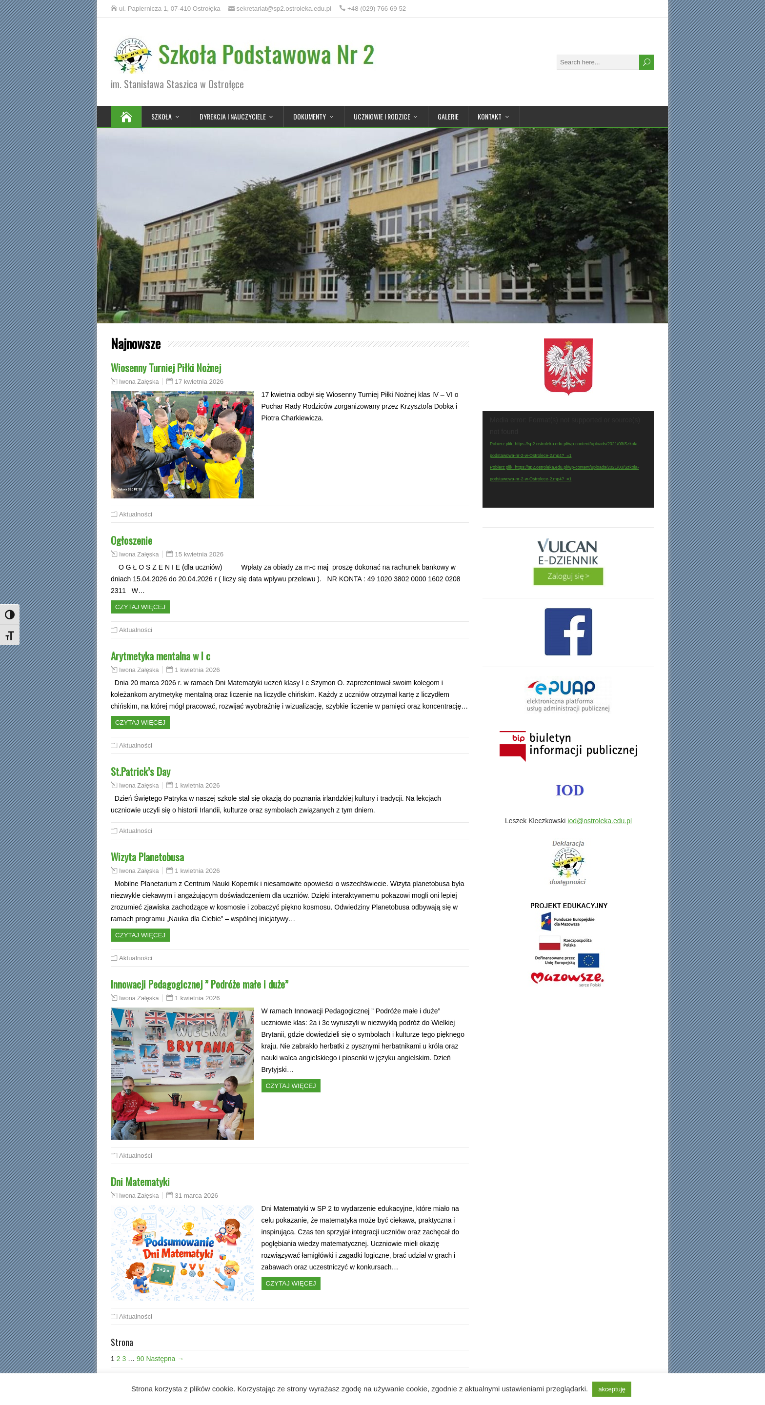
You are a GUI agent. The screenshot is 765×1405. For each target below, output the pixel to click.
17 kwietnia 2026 (199, 381)
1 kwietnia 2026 (197, 669)
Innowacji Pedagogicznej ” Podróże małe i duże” (199, 983)
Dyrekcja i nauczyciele (233, 116)
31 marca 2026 (196, 1195)
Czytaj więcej (140, 607)
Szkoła (161, 116)
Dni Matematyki (140, 1181)
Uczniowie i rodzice (382, 116)
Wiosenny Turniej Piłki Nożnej (166, 367)
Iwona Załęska (139, 381)
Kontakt (490, 116)
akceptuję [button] (611, 1389)
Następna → (165, 1359)
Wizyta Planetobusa (147, 856)
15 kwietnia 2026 (199, 554)
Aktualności (135, 514)
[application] (568, 459)
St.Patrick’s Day (140, 771)
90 (140, 1359)
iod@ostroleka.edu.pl (599, 821)
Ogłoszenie (131, 540)
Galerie (448, 116)
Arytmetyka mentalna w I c (160, 655)
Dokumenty (309, 116)
